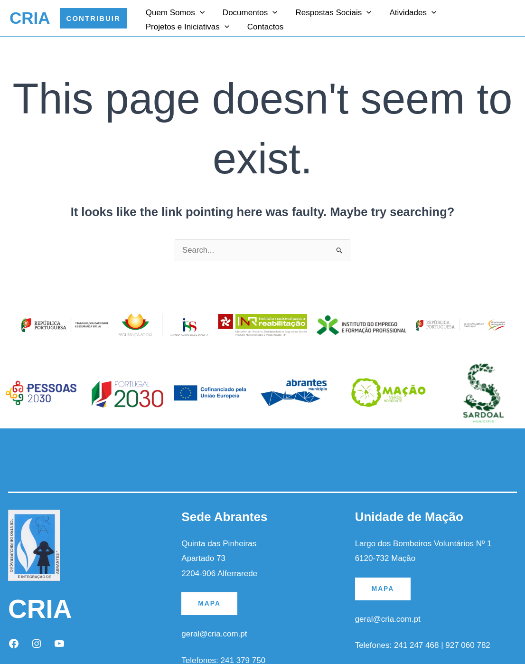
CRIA (29, 18)
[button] (93, 18)
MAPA (209, 603)
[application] (199, 11)
